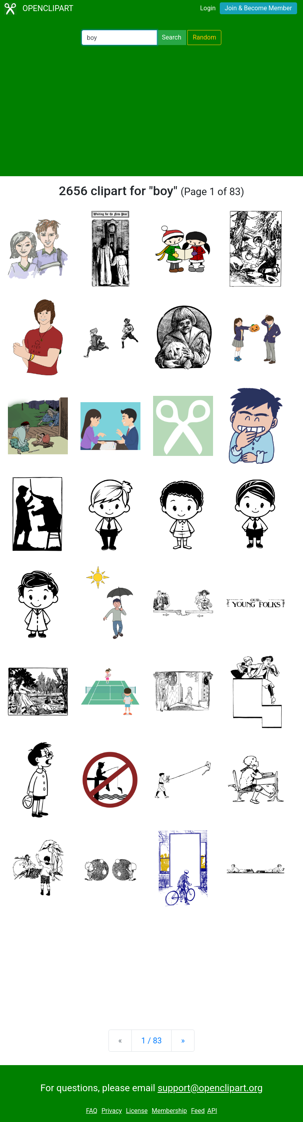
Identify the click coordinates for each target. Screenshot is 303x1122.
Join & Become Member (258, 8)
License (137, 1110)
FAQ (91, 1110)
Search (171, 37)
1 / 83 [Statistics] (151, 1040)
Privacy (111, 1110)
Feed (198, 1110)
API (212, 1110)
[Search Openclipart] (119, 37)
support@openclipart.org (209, 1088)
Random (204, 37)
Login (207, 8)
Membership (169, 1110)
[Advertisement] (151, 110)
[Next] (183, 1041)
